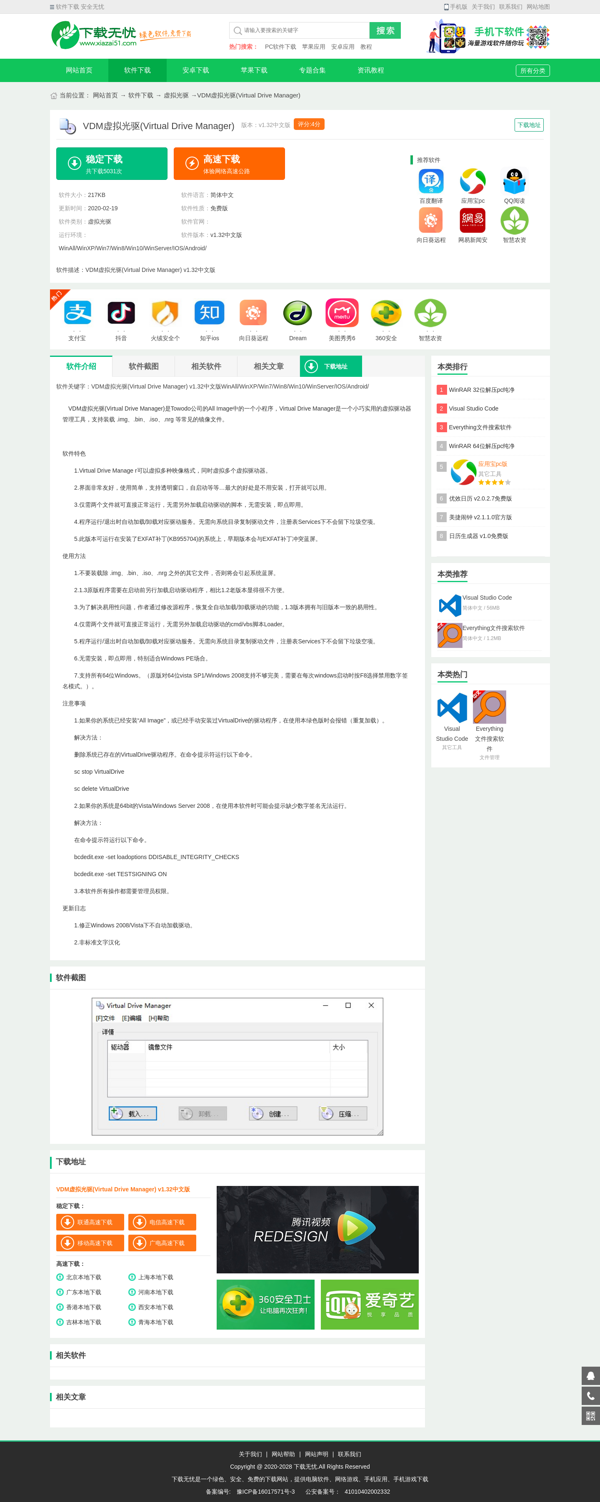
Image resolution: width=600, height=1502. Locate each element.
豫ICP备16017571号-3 (265, 1491)
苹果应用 (313, 46)
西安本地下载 (155, 1307)
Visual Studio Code (474, 408)
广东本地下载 (83, 1292)
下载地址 (529, 125)
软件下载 (137, 70)
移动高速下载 (95, 1243)
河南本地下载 (155, 1292)
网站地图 (538, 6)
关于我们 (483, 6)
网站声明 (316, 1454)
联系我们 (510, 6)
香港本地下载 (83, 1307)
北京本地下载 (83, 1277)
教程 (366, 46)
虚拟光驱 (176, 95)
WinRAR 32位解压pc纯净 (482, 389)
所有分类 (532, 70)
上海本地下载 (155, 1277)
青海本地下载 (155, 1322)
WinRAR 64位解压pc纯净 (482, 446)
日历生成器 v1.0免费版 (478, 536)
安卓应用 (343, 46)
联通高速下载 (95, 1222)
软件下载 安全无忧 (77, 6)
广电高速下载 (167, 1243)
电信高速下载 (167, 1222)
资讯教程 (371, 70)
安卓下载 (195, 70)
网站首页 (79, 70)
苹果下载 (254, 70)
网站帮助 (283, 1454)
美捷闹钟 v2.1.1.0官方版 (480, 517)
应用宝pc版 (493, 464)
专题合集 (312, 70)
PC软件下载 (280, 46)
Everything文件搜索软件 (480, 427)
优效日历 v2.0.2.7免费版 (480, 498)
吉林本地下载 (83, 1322)
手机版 (456, 6)
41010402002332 (367, 1491)
